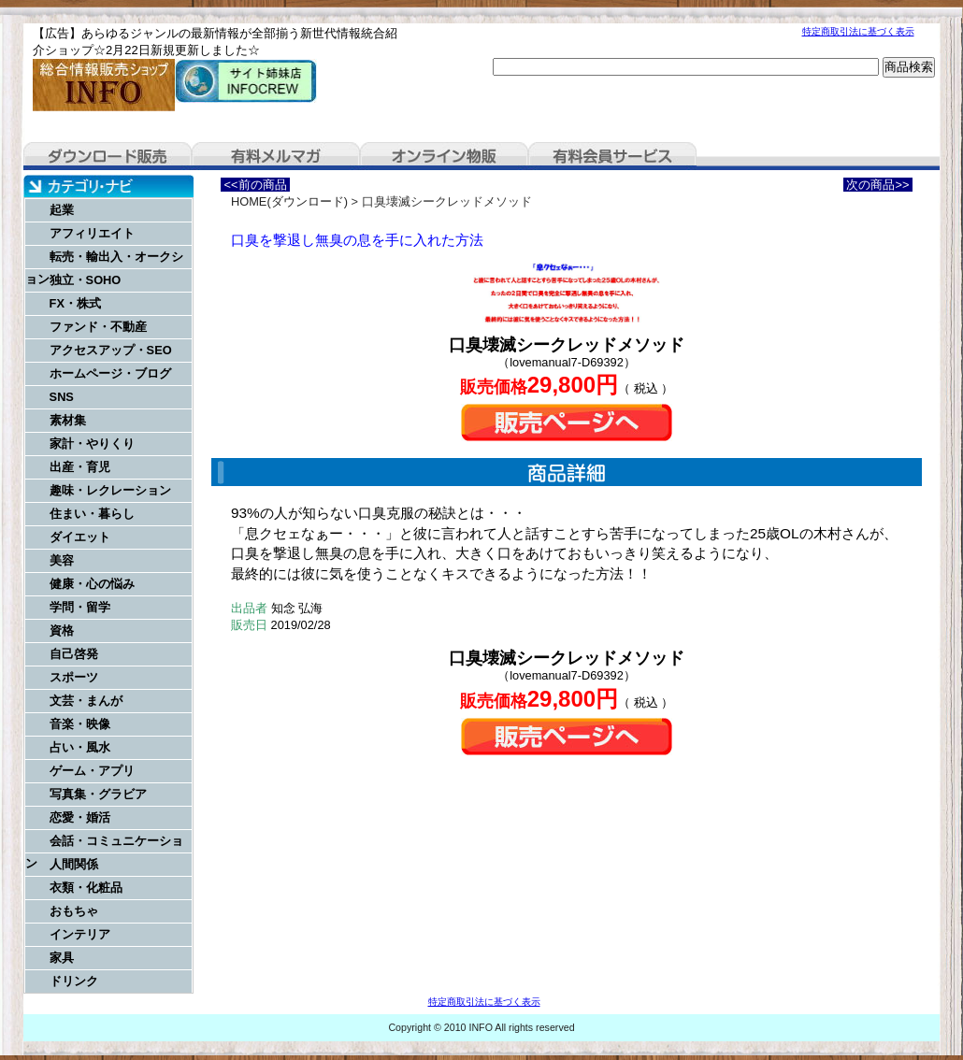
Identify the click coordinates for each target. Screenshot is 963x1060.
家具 (62, 958)
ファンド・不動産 (98, 327)
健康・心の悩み (92, 584)
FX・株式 (75, 303)
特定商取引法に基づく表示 (858, 31)
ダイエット (80, 537)
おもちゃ (74, 911)
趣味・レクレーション (110, 490)
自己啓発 (74, 654)
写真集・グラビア (98, 794)
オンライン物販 (444, 156)
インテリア (80, 934)
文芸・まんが (86, 701)
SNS (62, 397)
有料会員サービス (612, 156)
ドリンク (74, 981)
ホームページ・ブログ (110, 373)
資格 (62, 630)
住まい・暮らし (92, 514)
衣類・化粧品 (86, 888)
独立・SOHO (86, 280)
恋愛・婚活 (80, 817)
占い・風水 (80, 747)
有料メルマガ (276, 156)
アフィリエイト (92, 233)
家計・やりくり (92, 444)
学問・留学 (80, 607)
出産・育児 (80, 467)
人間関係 (74, 864)
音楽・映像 (80, 724)
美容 (62, 560)
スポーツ (74, 677)
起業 (62, 210)
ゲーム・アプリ (92, 771)
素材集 (68, 420)
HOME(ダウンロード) (289, 201)
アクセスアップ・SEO (111, 350)
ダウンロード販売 (107, 156)
